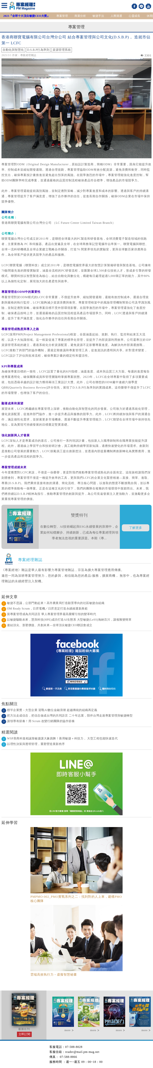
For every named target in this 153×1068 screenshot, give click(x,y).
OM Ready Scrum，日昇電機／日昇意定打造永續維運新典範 (44, 608)
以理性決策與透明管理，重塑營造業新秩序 (33, 744)
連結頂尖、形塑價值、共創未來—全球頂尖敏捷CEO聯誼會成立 (46, 625)
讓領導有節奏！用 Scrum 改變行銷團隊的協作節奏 (38, 721)
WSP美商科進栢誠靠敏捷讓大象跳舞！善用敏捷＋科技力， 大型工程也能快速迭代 (59, 738)
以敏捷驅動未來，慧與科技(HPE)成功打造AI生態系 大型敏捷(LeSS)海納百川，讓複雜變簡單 (66, 619)
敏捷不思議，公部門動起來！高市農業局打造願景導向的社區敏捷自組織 (52, 603)
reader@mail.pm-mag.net (82, 1051)
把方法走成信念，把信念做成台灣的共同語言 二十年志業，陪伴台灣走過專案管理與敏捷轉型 (67, 715)
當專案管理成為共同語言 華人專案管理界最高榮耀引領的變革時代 (48, 614)
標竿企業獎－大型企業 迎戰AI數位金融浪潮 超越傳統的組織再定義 (49, 710)
